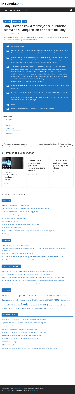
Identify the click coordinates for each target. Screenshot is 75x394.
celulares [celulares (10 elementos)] (38, 296)
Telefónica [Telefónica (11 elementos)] (37, 308)
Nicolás (18, 34)
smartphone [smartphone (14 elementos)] (61, 305)
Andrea (4, 271)
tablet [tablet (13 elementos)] (28, 308)
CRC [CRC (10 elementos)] (63, 296)
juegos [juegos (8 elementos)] (40, 300)
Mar (3, 281)
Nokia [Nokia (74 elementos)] (24, 304)
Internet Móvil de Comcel (10, 221)
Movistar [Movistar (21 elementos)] (11, 305)
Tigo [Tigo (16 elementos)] (41, 308)
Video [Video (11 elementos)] (45, 308)
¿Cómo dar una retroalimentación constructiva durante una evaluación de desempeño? (30, 348)
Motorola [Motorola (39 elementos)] (59, 299)
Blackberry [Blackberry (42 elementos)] (30, 295)
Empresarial (7, 21)
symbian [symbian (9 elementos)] (23, 308)
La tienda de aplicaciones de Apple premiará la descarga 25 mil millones (56, 145)
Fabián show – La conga (9, 342)
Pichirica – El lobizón (8, 345)
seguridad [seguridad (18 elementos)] (52, 305)
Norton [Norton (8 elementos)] (30, 305)
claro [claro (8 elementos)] (45, 296)
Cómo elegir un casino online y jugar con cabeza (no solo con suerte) (24, 319)
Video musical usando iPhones (11, 227)
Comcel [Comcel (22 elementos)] (59, 296)
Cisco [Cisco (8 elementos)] (42, 296)
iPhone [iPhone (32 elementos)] (35, 299)
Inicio (5, 10)
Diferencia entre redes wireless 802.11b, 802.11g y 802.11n (20, 212)
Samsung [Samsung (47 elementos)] (43, 304)
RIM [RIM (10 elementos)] (37, 305)
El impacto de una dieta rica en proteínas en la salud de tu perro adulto (25, 332)
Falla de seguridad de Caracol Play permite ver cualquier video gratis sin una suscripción (36, 277)
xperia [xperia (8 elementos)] (54, 308)
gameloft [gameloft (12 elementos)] (10, 300)
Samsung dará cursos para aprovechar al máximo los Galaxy (21, 224)
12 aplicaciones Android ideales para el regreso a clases (60, 164)
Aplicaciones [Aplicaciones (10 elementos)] (14, 296)
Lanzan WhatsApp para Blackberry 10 (14, 218)
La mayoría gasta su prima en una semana (15, 245)
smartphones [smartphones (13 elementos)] (6, 308)
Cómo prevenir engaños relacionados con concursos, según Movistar (31, 271)
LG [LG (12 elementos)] (43, 300)
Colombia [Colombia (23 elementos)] (51, 295)
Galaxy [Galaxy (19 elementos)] (4, 300)
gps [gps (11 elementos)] (20, 300)
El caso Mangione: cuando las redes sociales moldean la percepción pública (26, 260)
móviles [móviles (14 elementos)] (18, 305)
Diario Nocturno (10, 315)
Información (15, 10)
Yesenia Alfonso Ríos (8, 284)
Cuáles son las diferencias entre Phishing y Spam (17, 253)
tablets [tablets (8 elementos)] (32, 308)
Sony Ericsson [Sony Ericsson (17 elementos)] (16, 308)
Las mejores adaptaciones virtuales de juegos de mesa (19, 329)
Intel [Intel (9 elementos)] (24, 300)
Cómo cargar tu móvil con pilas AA (12, 215)
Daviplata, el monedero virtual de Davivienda (31, 284)
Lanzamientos (16, 21)
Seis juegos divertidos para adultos (13, 326)
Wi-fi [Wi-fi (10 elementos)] (51, 308)
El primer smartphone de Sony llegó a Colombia (10, 176)
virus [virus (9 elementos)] (48, 308)
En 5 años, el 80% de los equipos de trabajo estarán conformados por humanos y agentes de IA (32, 257)
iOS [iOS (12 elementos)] (27, 300)
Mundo (24, 21)
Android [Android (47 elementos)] (6, 295)
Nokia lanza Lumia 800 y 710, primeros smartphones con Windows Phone (25, 208)
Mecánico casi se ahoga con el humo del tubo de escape (20, 338)
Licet (3, 274)
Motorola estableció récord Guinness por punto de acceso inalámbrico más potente (28, 231)
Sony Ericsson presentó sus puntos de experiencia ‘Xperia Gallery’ (36, 165)
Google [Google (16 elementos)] (16, 300)
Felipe (3, 277)
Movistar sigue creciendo (10, 234)
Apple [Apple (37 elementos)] (21, 295)
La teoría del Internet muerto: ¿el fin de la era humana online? (21, 335)
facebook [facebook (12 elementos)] (68, 296)
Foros (25, 10)
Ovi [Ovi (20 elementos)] (34, 305)
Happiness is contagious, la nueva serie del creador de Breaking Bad (24, 323)
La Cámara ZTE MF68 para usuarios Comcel (15, 205)
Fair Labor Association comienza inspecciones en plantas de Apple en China (18, 145)
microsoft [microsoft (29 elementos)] (49, 299)
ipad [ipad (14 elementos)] (29, 300)
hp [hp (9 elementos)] (22, 300)
